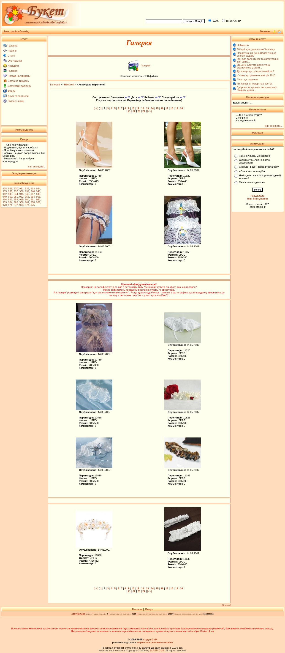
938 (21, 191)
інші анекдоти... (36, 166)
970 (5, 205)
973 (21, 205)
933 (32, 188)
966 (21, 202)
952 (21, 196)
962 (38, 199)
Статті (11, 55)
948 (38, 194)
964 (10, 202)
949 (5, 196)
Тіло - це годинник (247, 79)
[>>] (149, 111)
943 (10, 194)
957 (10, 199)
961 (32, 199)
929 (10, 188)
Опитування (15, 60)
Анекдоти (13, 65)
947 (32, 194)
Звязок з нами (16, 101)
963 (5, 202)
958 (16, 199)
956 (5, 199)
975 (32, 205)
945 (21, 194)
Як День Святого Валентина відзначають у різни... (253, 66)
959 (21, 199)
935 (5, 191)
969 (38, 202)
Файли (11, 91)
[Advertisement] (212, 9)
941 (38, 191)
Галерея (12, 70)
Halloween (243, 45)
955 (38, 196)
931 (21, 188)
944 (16, 194)
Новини (12, 50)
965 (16, 202)
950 (10, 196)
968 (32, 202)
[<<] (96, 108)
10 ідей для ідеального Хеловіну (256, 49)
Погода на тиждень (19, 75)
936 (10, 191)
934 (38, 188)
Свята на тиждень (18, 80)
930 (16, 188)
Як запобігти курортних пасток (254, 83)
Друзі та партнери (18, 96)
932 (27, 188)
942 (5, 194)
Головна (12, 45)
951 (16, 196)
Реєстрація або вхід (16, 31)
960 (27, 199)
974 (27, 205)
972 (16, 205)
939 (27, 191)
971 (10, 205)
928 (5, 188)
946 (27, 194)
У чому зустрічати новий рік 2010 (256, 75)
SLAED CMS (157, 650)
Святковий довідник (19, 86)
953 (27, 196)
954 (32, 196)
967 (27, 202)
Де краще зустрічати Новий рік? (255, 71)
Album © (226, 605)
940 (32, 191)
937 (16, 191)
